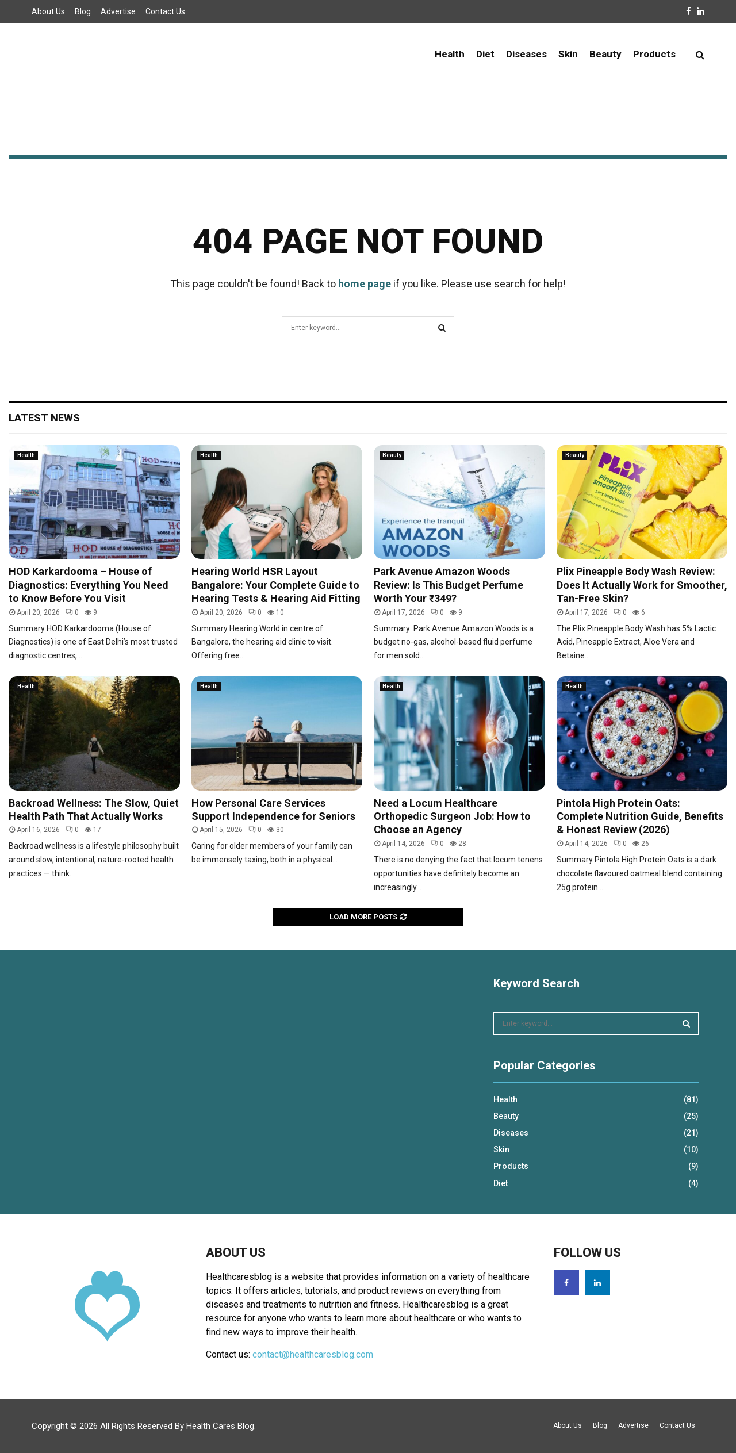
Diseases (526, 54)
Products (654, 54)
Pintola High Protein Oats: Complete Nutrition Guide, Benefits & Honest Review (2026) (640, 816)
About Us (48, 11)
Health (450, 54)
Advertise (118, 11)
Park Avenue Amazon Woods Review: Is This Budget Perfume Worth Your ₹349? (448, 584)
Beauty (605, 54)
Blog (83, 11)
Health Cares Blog (220, 1426)
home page (364, 284)
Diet (485, 54)
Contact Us (165, 11)
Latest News (44, 418)
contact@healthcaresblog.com (312, 1354)
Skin (568, 54)
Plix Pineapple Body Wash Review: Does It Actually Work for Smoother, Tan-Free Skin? (642, 584)
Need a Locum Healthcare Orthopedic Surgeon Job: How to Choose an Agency (452, 816)
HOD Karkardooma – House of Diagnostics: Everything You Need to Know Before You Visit (88, 584)
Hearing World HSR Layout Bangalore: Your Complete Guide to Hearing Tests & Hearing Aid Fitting (276, 584)
